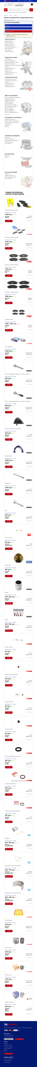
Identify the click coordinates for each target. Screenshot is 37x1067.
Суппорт (7, 82)
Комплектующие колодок (10, 79)
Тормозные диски (9, 85)
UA (21, 1)
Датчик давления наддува (11, 104)
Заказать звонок (9, 1039)
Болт (6, 510)
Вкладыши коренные (9, 98)
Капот (6, 157)
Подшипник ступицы (9, 63)
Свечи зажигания (9, 48)
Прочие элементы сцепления (11, 120)
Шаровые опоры (8, 74)
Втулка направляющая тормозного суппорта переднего (17, 374)
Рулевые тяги (8, 69)
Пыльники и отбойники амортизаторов (13, 65)
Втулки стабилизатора (10, 60)
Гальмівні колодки (9, 319)
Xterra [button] (8, 28)
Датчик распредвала (9, 110)
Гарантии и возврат (8, 1046)
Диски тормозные (9, 42)
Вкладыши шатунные (9, 100)
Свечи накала (8, 50)
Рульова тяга (8, 483)
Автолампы (7, 137)
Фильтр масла (8, 947)
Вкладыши (7, 838)
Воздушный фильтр (9, 41)
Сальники (7, 125)
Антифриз (7, 174)
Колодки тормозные (9, 44)
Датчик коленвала (9, 109)
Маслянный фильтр (9, 45)
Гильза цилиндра (9, 103)
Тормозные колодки (9, 86)
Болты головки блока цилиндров (12, 97)
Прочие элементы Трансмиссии (12, 122)
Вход (30, 1)
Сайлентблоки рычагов (10, 72)
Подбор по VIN (19, 1039)
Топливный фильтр (9, 51)
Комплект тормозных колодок (11, 210)
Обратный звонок (19, 5)
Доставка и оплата (8, 1045)
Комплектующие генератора (11, 140)
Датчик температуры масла (11, 112)
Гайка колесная (8, 537)
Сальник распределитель (10, 783)
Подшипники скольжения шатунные (13, 893)
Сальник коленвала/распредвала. (12, 811)
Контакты (25, 1)
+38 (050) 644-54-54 (8, 1037)
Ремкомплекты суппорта (10, 80)
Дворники (7, 155)
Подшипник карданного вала (11, 62)
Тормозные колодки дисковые (11, 292)
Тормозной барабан (9, 83)
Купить (8, 221)
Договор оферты (7, 1048)
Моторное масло (8, 178)
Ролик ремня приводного (10, 47)
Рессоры (7, 66)
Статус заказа (8, 1053)
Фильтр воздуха (8, 920)
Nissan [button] (8, 25)
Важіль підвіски (8, 456)
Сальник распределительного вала (13, 756)
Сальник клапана (9, 647)
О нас (5, 1052)
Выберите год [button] (10, 31)
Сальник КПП (8, 123)
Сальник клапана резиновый (11, 674)
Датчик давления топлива (11, 106)
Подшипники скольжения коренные (13, 865)
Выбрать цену (9, 330)
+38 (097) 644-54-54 (8, 1035)
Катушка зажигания (9, 139)
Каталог (6, 1050)
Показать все (8, 114)
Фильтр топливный (9, 1002)
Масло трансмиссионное (10, 177)
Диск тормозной (8, 346)
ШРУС (6, 126)
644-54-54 (8, 4)
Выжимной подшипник (10, 119)
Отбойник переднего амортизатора (13, 428)
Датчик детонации (9, 107)
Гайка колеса (8, 565)
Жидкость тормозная (9, 175)
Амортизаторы (8, 59)
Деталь (6, 592)
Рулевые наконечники (10, 68)
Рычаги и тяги (8, 71)
